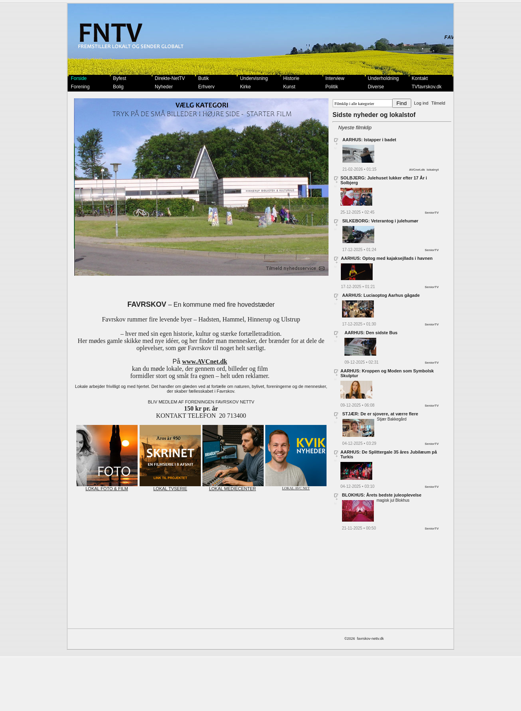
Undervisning (254, 78)
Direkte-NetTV (170, 78)
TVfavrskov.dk (426, 87)
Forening (80, 87)
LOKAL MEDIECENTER (233, 486)
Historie (291, 78)
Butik (203, 78)
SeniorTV (432, 212)
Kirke (245, 87)
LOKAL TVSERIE (170, 486)
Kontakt (420, 78)
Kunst (289, 87)
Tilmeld (438, 103)
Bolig (118, 87)
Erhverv (206, 87)
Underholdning (383, 78)
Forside (79, 78)
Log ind (421, 103)
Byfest (119, 78)
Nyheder (164, 87)
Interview (334, 78)
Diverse (376, 87)
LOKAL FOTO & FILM (107, 486)
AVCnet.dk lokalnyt (424, 169)
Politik (331, 87)
